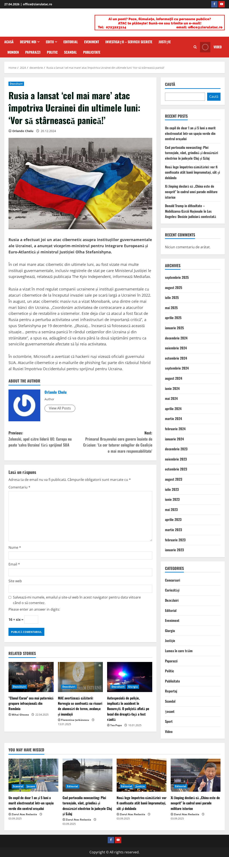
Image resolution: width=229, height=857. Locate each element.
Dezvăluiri (16, 83)
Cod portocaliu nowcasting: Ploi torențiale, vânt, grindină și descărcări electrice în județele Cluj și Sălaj (191, 153)
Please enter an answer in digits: (34, 609)
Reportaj (171, 691)
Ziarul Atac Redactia (24, 814)
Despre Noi (28, 41)
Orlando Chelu (22, 131)
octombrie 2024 (176, 358)
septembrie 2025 (177, 277)
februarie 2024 (175, 428)
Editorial (70, 41)
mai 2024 (171, 398)
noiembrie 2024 (176, 347)
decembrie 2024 (176, 338)
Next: (116, 442)
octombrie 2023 (176, 469)
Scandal (70, 52)
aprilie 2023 (173, 519)
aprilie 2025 (173, 317)
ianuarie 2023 (174, 549)
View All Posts (60, 408)
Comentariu (19, 487)
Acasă (9, 41)
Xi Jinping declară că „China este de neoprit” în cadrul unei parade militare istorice (191, 192)
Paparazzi (32, 52)
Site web (15, 581)
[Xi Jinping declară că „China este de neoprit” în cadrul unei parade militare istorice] (196, 775)
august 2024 (173, 378)
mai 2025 (171, 307)
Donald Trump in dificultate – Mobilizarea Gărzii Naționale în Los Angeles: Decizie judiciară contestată (190, 211)
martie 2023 (173, 529)
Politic (52, 52)
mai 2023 (171, 509)
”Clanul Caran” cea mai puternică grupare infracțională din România (30, 703)
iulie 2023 (172, 489)
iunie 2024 (172, 388)
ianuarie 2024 (174, 438)
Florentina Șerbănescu (75, 720)
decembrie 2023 (176, 448)
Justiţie (165, 41)
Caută (170, 84)
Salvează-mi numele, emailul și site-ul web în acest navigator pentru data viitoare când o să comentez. (77, 600)
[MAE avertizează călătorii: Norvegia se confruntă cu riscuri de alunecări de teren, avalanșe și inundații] (80, 677)
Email (14, 564)
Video (169, 731)
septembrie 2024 (177, 368)
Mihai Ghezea (20, 714)
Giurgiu (133, 686)
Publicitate (91, 52)
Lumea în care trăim (179, 650)
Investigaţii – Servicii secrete (128, 41)
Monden (13, 52)
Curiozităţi (172, 590)
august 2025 (173, 287)
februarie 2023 (175, 539)
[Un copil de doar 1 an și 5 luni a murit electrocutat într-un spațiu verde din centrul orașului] (33, 775)
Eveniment (91, 41)
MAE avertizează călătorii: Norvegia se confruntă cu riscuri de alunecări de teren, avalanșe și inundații (80, 706)
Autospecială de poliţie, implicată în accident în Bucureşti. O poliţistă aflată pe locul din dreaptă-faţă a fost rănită (128, 708)
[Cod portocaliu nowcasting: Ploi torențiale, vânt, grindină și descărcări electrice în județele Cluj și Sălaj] (87, 775)
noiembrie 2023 (176, 459)
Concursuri (172, 580)
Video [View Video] (211, 47)
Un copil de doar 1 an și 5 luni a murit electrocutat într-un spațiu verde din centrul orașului (190, 133)
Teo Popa (116, 725)
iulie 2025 (172, 297)
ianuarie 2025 (174, 327)
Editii (50, 41)
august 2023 (173, 479)
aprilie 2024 (173, 408)
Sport (169, 721)
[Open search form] (195, 47)
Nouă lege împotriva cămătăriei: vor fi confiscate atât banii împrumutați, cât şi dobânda (192, 172)
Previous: (44, 439)
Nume (14, 547)
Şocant (170, 711)
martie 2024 (173, 418)
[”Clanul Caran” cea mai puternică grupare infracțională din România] (31, 677)
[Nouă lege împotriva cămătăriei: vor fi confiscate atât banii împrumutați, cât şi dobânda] (141, 775)
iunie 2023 (172, 499)
